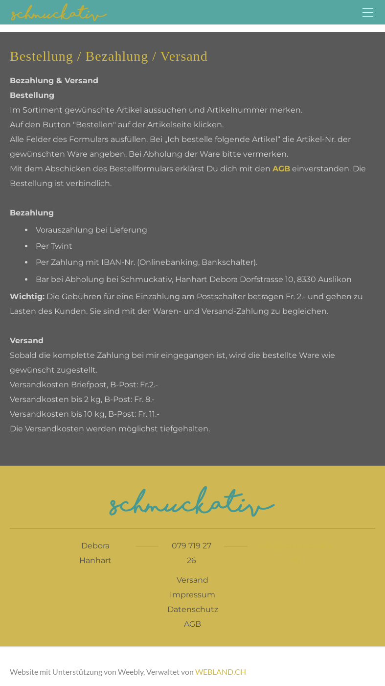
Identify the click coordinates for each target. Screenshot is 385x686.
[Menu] (368, 12)
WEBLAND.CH (220, 671)
